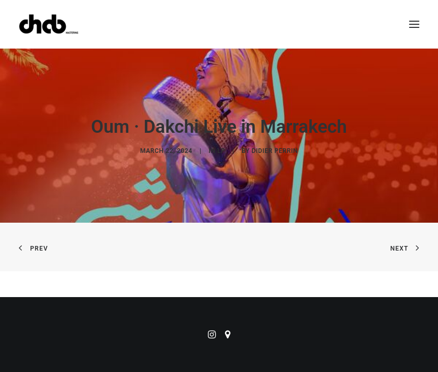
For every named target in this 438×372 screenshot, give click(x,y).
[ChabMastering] (49, 24)
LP (221, 150)
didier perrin (275, 150)
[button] (414, 24)
